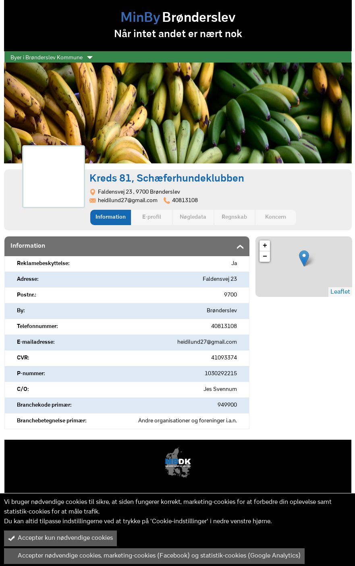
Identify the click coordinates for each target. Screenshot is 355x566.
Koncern (275, 217)
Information (110, 217)
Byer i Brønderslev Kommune (51, 57)
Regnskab (234, 217)
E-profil (151, 217)
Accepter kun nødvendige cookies (60, 538)
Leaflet (340, 292)
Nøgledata (193, 217)
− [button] (265, 256)
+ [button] (265, 246)
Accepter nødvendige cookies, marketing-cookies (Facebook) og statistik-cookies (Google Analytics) (154, 556)
